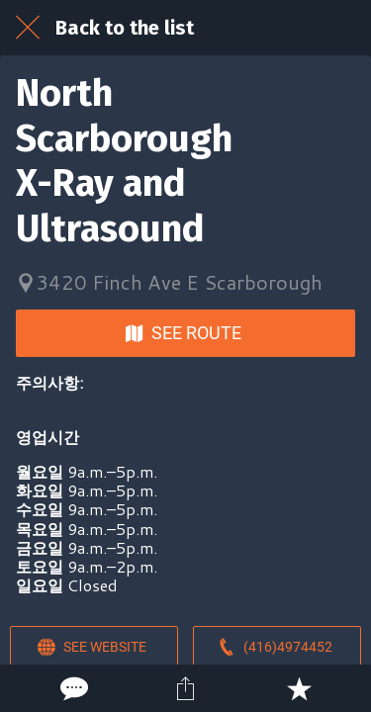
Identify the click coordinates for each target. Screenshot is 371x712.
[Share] (185, 688)
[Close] (28, 28)
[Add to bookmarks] (299, 688)
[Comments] (72, 688)
